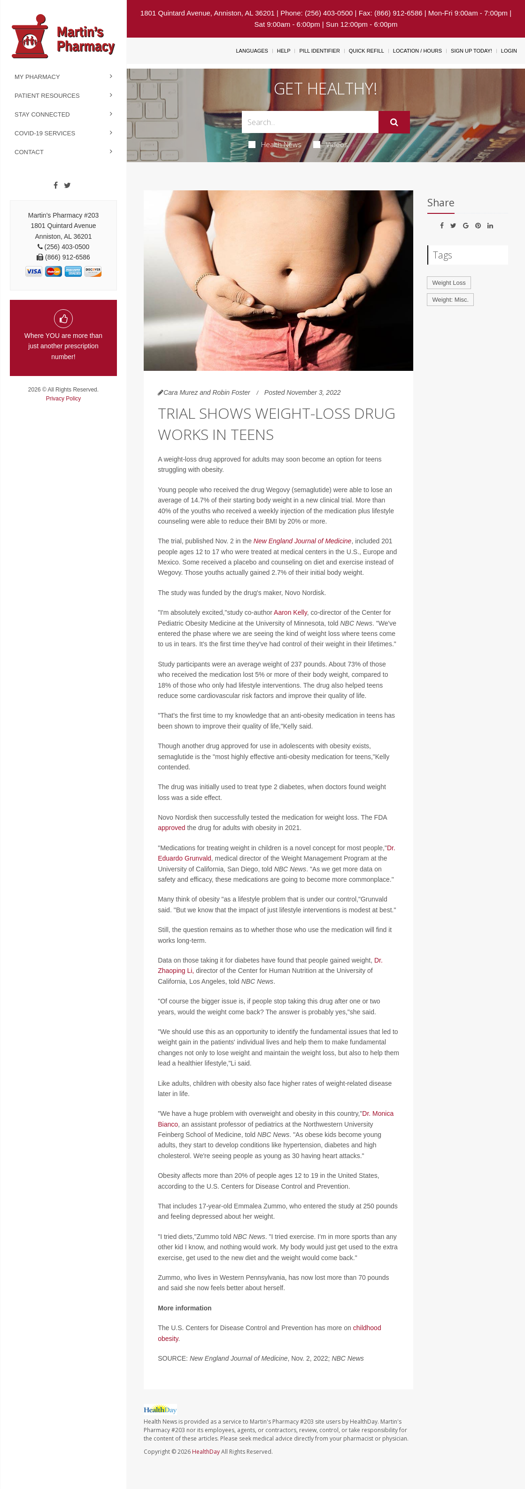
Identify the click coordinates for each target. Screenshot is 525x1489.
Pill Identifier (319, 51)
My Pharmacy (37, 76)
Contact (29, 152)
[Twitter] (67, 185)
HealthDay (206, 1452)
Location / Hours (417, 51)
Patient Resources (47, 95)
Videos (330, 144)
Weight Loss (448, 282)
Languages (252, 51)
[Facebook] (56, 185)
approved (171, 827)
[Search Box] (310, 122)
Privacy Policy (63, 398)
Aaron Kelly (290, 612)
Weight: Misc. (450, 299)
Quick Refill (366, 51)
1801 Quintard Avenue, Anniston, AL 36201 (207, 13)
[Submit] (394, 122)
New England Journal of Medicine (303, 541)
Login (509, 51)
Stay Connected (42, 114)
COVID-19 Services (45, 133)
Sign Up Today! (471, 51)
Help (284, 51)
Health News (274, 144)
